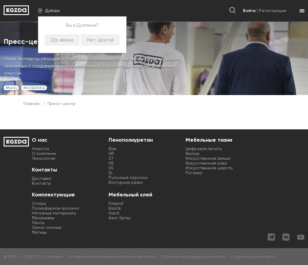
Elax (112, 148)
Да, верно (62, 40)
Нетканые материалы (54, 213)
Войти (249, 10)
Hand (114, 213)
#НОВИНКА (34, 87)
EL (111, 172)
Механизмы (43, 217)
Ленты (38, 222)
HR (111, 153)
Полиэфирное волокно (55, 208)
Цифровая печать (204, 148)
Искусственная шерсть (209, 167)
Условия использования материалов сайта (112, 256)
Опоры (39, 203)
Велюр (193, 153)
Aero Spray (120, 217)
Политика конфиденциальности (193, 256)
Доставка (41, 178)
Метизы (39, 232)
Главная (31, 103)
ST (111, 158)
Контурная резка (126, 182)
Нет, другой (100, 40)
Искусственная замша (208, 158)
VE (111, 167)
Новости (40, 148)
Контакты (41, 183)
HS (111, 163)
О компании (44, 153)
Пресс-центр (61, 103)
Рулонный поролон (128, 177)
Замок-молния (46, 227)
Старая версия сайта (252, 256)
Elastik (115, 208)
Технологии (43, 158)
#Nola (11, 87)
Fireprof (116, 203)
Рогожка (194, 172)
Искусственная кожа (206, 163)
